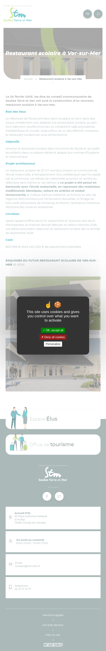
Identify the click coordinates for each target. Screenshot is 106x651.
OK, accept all (53, 330)
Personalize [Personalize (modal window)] (53, 344)
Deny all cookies (53, 337)
